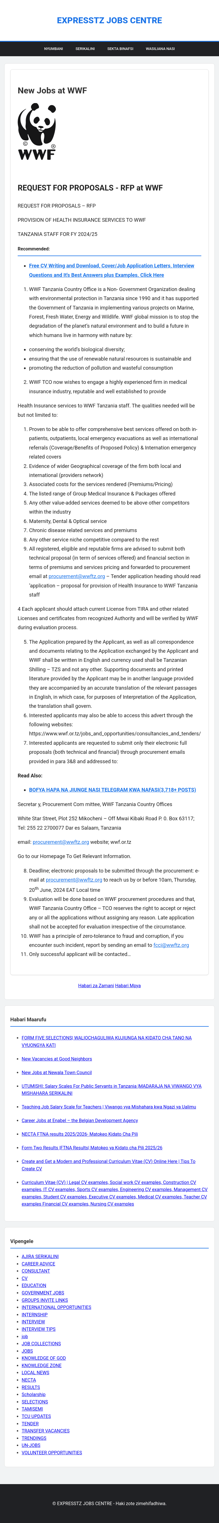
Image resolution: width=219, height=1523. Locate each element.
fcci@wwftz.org (171, 945)
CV (25, 1278)
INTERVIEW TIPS (39, 1329)
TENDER (30, 1423)
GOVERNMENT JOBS (43, 1293)
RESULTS (31, 1387)
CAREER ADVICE (38, 1264)
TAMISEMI (32, 1409)
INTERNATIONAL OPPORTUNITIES (56, 1307)
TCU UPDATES (36, 1416)
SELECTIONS (35, 1402)
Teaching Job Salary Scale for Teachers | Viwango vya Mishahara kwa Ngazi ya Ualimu (109, 1107)
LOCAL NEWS (35, 1372)
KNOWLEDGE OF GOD (44, 1358)
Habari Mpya (128, 985)
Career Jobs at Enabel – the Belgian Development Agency (80, 1120)
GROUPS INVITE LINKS (45, 1300)
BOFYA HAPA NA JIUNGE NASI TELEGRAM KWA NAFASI (94, 790)
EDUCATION (34, 1285)
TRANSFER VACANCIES (46, 1431)
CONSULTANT (36, 1271)
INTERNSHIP (35, 1314)
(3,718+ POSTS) (177, 790)
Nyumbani (53, 49)
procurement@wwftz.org (76, 576)
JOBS (27, 1351)
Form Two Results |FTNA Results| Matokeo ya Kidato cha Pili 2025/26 (92, 1147)
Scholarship (34, 1394)
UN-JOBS (31, 1445)
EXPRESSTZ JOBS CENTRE (109, 20)
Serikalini (85, 49)
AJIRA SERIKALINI (40, 1256)
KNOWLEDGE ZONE (42, 1365)
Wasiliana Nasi (160, 49)
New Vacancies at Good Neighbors (57, 1059)
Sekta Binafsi (120, 49)
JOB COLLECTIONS (41, 1343)
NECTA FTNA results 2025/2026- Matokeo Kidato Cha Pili (80, 1134)
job (25, 1336)
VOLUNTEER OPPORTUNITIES (52, 1452)
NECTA (29, 1380)
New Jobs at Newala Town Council (57, 1072)
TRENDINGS (34, 1438)
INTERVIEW (33, 1322)
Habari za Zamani (96, 985)
